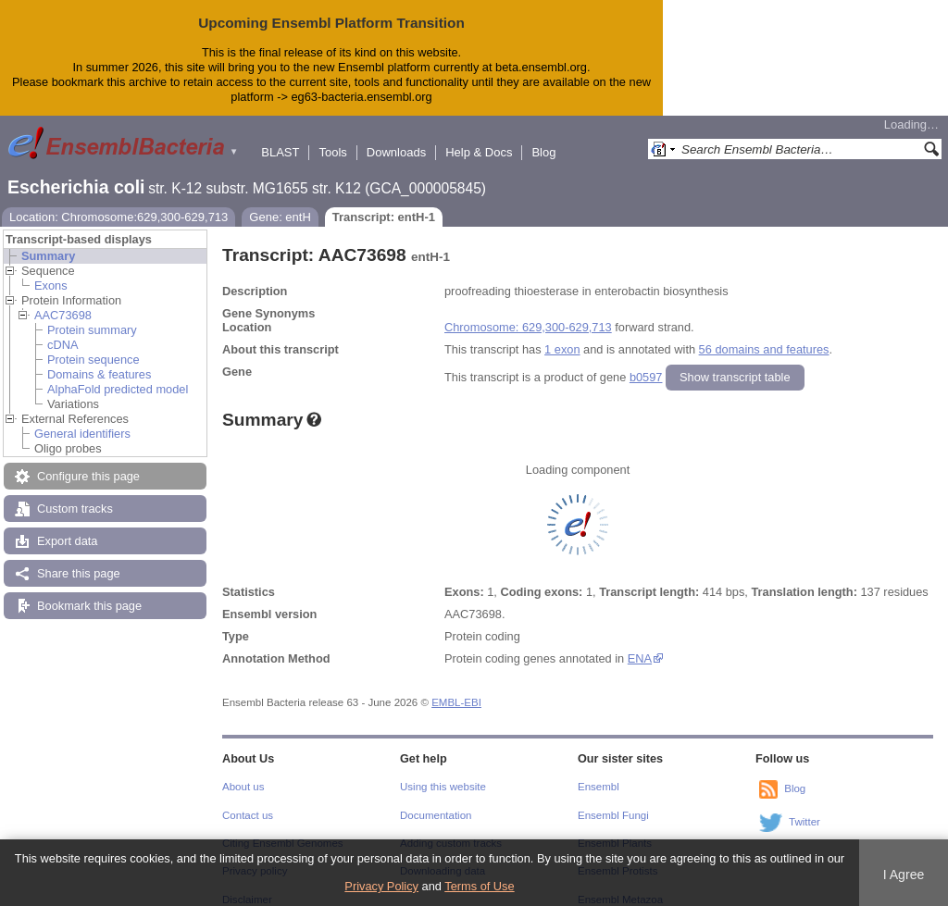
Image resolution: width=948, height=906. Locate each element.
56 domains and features (764, 334)
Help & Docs (478, 137)
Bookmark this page (89, 591)
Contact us (247, 800)
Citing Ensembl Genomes (282, 828)
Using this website (443, 771)
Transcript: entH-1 (383, 202)
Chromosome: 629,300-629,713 (528, 312)
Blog (543, 137)
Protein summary (92, 315)
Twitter (804, 807)
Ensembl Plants (615, 828)
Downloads (396, 137)
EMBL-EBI (456, 687)
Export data (67, 526)
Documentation (435, 800)
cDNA (62, 330)
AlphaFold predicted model (117, 374)
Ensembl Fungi (613, 800)
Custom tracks (75, 494)
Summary (48, 241)
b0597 (646, 362)
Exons (51, 271)
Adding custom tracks (451, 828)
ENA (640, 644)
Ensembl (598, 771)
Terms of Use (479, 886)
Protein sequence (93, 345)
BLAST (280, 137)
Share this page (78, 558)
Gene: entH (280, 202)
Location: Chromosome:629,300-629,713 (118, 202)
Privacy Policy (381, 886)
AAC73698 (63, 300)
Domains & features (99, 359)
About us (243, 771)
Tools (332, 137)
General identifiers (82, 419)
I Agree (904, 874)
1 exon (562, 334)
